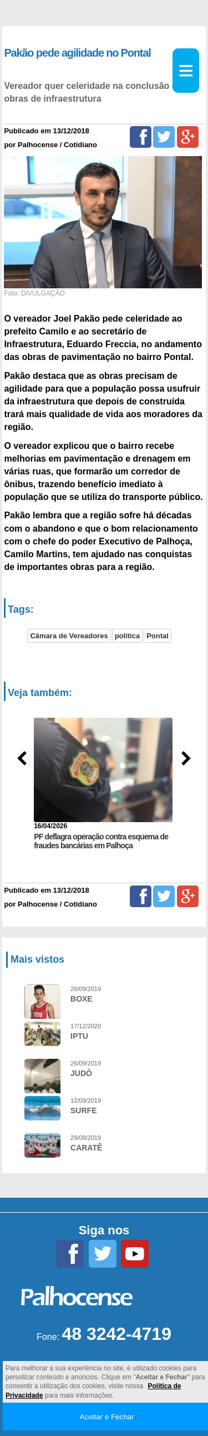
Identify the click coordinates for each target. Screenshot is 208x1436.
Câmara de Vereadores (69, 636)
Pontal (157, 636)
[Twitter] (164, 137)
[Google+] (188, 137)
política (127, 636)
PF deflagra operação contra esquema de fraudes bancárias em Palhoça (101, 841)
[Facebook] (140, 137)
